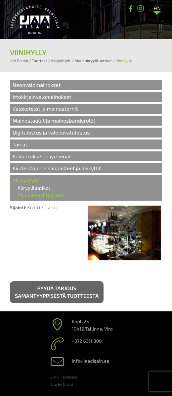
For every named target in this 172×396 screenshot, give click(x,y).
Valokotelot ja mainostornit (45, 108)
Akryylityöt (26, 180)
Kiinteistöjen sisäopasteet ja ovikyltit (57, 168)
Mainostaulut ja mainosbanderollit (54, 120)
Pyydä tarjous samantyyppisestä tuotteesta (57, 292)
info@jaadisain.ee (90, 361)
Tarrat (20, 144)
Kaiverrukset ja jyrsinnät (42, 156)
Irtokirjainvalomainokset (42, 97)
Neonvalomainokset (37, 85)
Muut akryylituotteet (41, 195)
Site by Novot (62, 384)
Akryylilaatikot (34, 188)
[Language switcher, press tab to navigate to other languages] (157, 8)
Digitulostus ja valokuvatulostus (51, 132)
